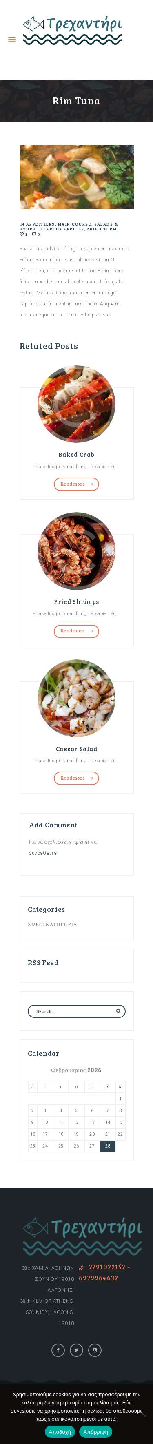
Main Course (74, 224)
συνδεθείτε (43, 853)
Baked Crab (76, 454)
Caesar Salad (77, 749)
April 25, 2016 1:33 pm (90, 229)
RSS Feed (43, 962)
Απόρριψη (95, 1432)
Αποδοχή (60, 1432)
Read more (73, 484)
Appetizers (40, 224)
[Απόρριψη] (143, 1414)
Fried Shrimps (76, 601)
